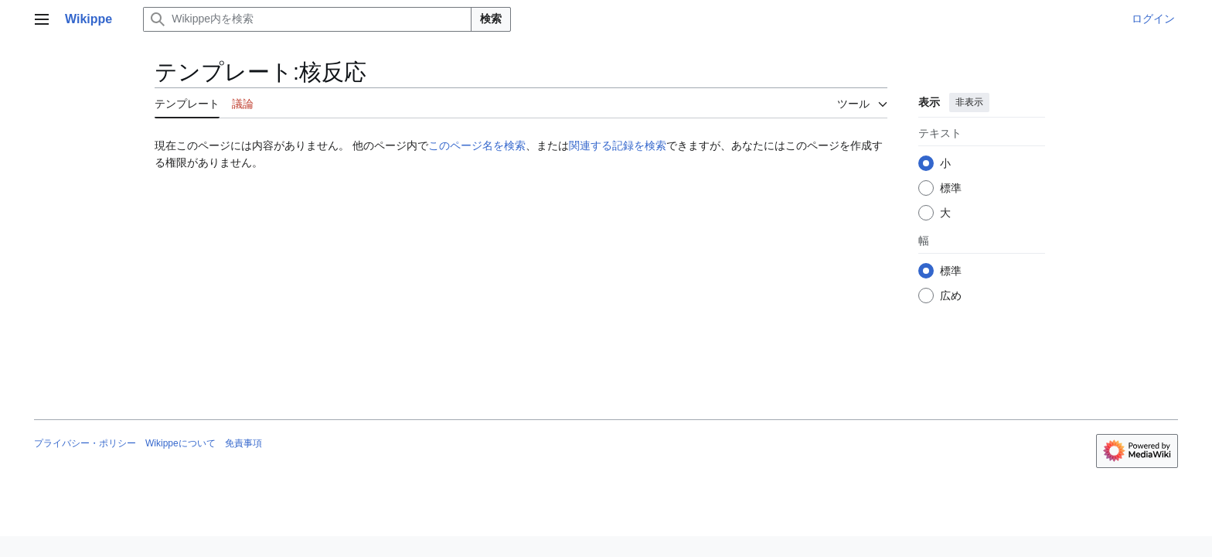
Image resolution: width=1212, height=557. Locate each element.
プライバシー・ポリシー (85, 443)
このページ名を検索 (477, 145)
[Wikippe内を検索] (307, 19)
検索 (491, 18)
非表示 (969, 102)
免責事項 (243, 443)
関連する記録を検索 (617, 145)
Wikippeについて (180, 443)
